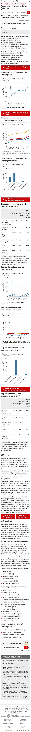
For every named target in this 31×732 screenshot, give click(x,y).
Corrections (7, 711)
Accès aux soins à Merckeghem (12, 616)
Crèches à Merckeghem (9, 609)
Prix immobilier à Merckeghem (11, 595)
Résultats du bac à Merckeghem (12, 632)
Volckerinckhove (23, 15)
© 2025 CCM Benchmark (15, 712)
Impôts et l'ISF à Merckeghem (11, 597)
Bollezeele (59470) (8, 578)
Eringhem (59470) (8, 574)
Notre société (21, 706)
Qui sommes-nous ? (7, 706)
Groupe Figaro (23, 711)
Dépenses (4, 32)
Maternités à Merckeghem (10, 611)
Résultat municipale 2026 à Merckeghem (15, 630)
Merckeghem (22, 3)
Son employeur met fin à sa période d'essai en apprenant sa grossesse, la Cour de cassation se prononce (15, 678)
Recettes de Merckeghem (7, 516)
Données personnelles (21, 708)
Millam (9, 15)
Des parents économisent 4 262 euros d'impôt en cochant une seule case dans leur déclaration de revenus (15, 662)
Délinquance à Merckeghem (11, 618)
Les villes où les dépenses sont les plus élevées (16, 67)
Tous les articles (22, 709)
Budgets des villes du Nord (10, 583)
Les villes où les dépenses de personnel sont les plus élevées (14, 199)
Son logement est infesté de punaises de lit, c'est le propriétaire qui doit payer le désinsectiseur (14, 667)
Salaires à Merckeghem (9, 592)
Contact (7, 708)
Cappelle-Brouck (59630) (10, 581)
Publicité (27, 706)
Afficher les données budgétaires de (11, 23)
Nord (16, 3)
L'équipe (15, 706)
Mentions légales (15, 711)
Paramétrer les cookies (7, 709)
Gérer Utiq (15, 709)
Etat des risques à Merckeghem (12, 613)
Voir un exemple (25, 650)
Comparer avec (5, 27)
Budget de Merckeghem (23, 516)
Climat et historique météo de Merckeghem (15, 599)
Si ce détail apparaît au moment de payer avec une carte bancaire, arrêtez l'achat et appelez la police (15, 693)
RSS (28, 709)
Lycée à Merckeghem (9, 606)
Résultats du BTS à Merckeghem (12, 637)
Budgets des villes (8, 3)
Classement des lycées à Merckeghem (14, 604)
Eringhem (15, 15)
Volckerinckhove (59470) (10, 576)
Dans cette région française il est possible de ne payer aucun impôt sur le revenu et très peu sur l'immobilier (15, 687)
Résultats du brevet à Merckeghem (13, 634)
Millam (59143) (6, 571)
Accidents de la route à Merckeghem (13, 602)
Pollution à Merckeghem (9, 620)
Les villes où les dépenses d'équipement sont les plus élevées (15, 389)
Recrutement (12, 708)
